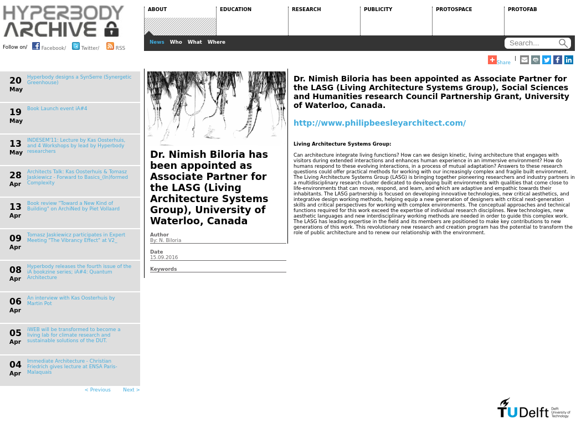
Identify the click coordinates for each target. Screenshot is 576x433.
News (157, 42)
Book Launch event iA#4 (57, 108)
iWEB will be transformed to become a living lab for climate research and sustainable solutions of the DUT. (74, 335)
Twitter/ (85, 46)
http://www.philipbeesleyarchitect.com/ (380, 122)
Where (216, 42)
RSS (115, 46)
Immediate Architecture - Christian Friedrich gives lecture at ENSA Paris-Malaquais (72, 366)
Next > (131, 390)
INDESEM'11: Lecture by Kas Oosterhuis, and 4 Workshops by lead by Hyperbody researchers (76, 145)
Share (499, 60)
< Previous (98, 390)
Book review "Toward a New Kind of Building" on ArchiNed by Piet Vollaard (73, 206)
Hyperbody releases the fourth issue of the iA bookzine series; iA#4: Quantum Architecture (79, 272)
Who (176, 42)
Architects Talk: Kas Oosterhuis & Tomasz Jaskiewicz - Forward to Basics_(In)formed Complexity (77, 177)
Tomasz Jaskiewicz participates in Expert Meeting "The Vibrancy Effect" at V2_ (76, 237)
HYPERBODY (64, 21)
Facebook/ (49, 46)
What (195, 42)
